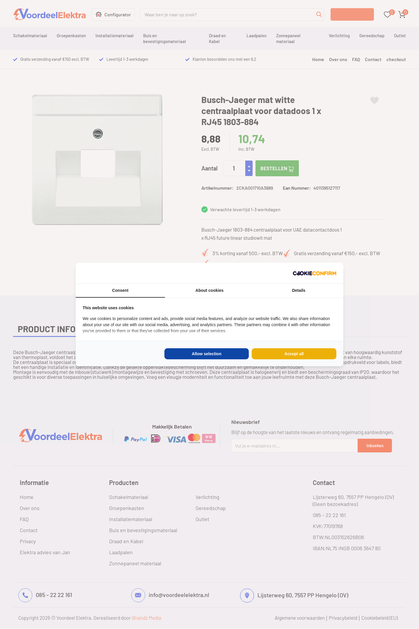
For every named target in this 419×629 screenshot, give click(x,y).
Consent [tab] (120, 290)
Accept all (294, 353)
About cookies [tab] (209, 290)
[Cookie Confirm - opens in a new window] (314, 273)
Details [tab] (299, 290)
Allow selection (206, 353)
